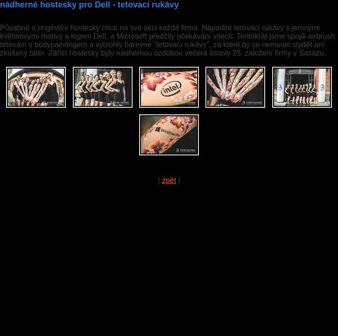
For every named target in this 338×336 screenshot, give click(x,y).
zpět (169, 180)
